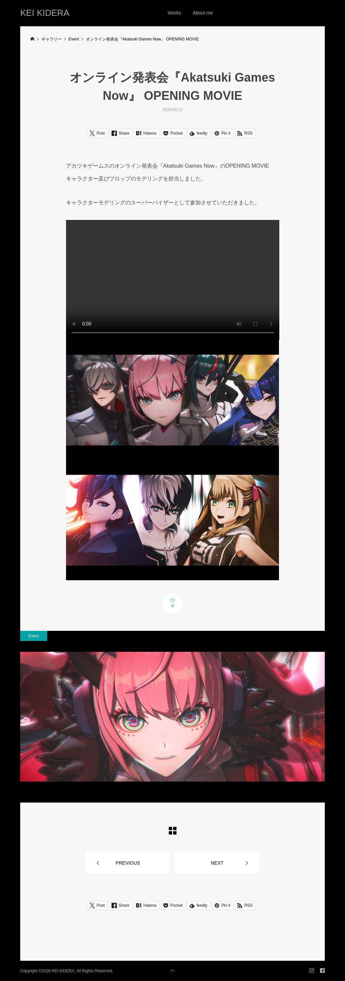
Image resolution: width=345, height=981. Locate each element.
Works (174, 13)
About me (203, 13)
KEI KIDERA (44, 13)
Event (34, 636)
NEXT (217, 863)
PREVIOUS (128, 863)
